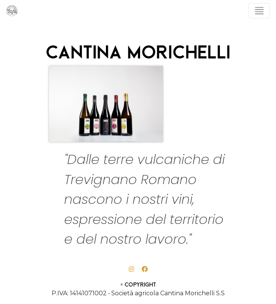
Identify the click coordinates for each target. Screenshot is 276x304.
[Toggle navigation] (259, 10)
